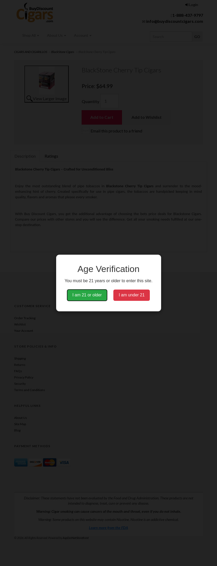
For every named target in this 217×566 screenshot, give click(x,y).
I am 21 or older (87, 295)
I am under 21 (132, 295)
